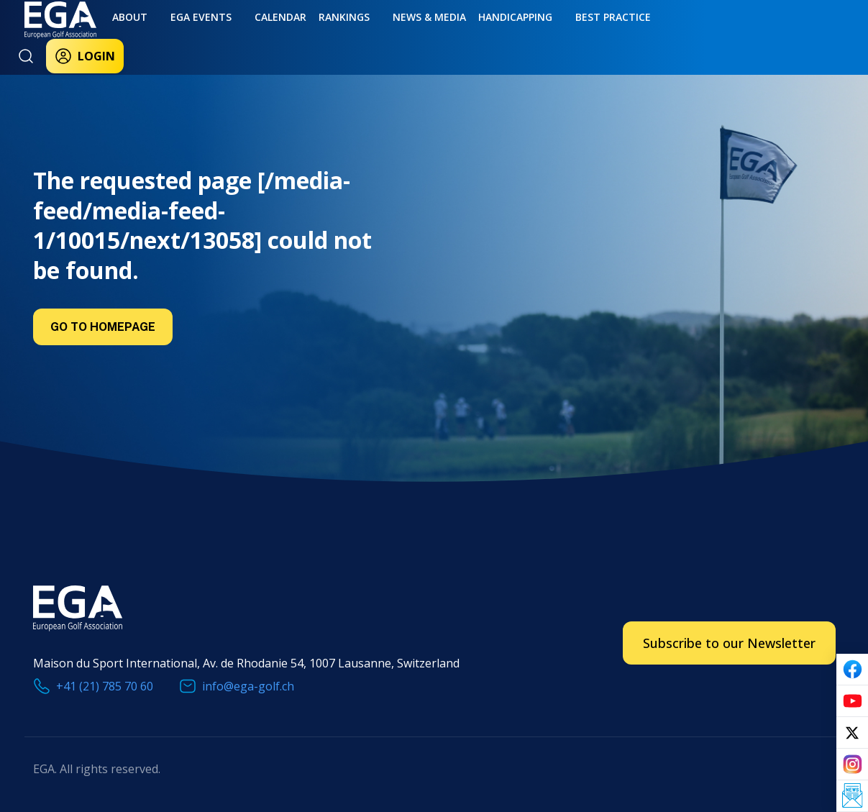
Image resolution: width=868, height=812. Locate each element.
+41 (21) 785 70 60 (104, 686)
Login (689, 37)
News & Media (380, 34)
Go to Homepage (102, 327)
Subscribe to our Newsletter (729, 643)
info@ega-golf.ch (248, 686)
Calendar (249, 34)
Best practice (546, 34)
